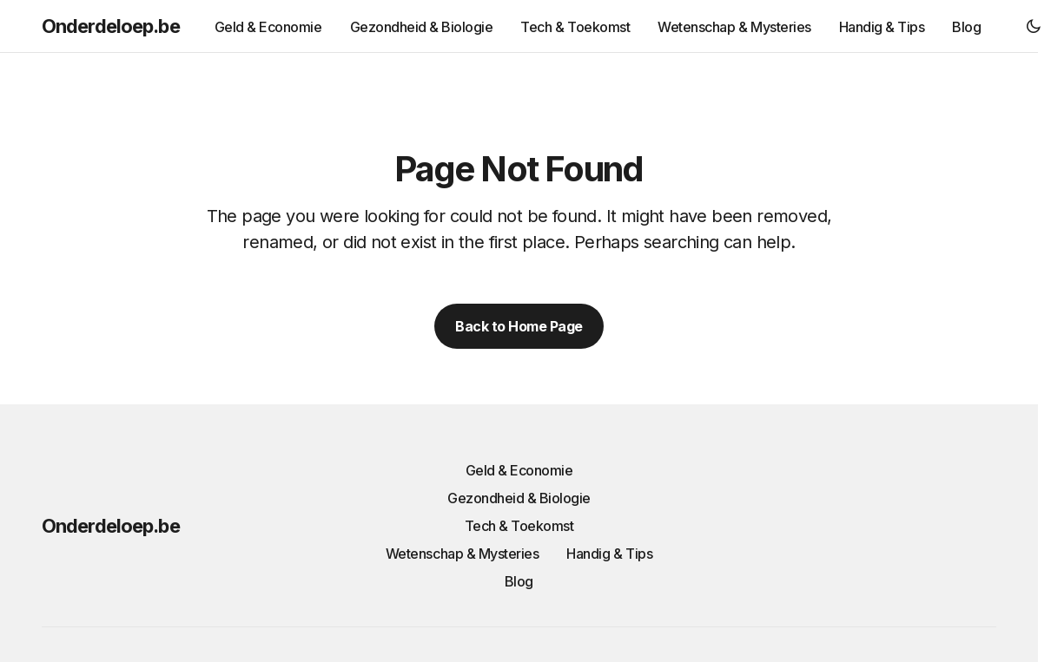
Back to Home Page (519, 326)
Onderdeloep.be (111, 26)
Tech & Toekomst (519, 525)
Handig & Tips (609, 553)
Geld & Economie (519, 470)
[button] (1033, 26)
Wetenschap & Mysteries (462, 553)
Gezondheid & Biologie (519, 498)
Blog (519, 581)
